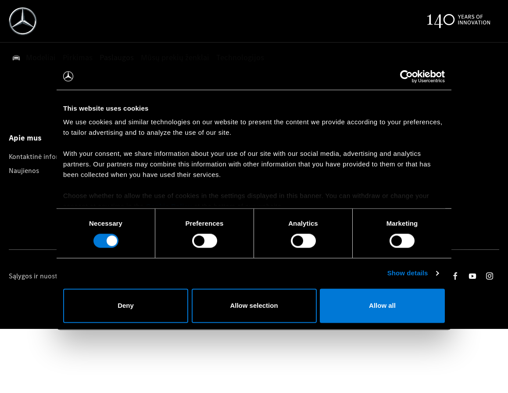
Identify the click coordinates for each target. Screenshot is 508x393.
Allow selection (254, 305)
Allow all (382, 305)
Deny (126, 305)
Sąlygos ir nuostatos (40, 276)
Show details (407, 273)
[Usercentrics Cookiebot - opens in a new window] (406, 76)
